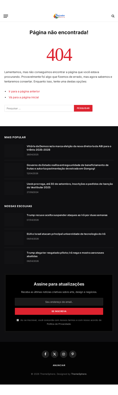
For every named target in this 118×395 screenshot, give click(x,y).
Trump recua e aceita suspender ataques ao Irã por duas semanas (67, 215)
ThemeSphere (79, 374)
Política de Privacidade (59, 324)
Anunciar (59, 365)
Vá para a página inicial (24, 97)
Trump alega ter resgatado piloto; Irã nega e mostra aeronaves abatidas (65, 254)
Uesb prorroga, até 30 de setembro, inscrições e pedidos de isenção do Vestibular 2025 (70, 185)
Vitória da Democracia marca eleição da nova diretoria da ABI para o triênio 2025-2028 (69, 148)
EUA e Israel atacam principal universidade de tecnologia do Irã (66, 234)
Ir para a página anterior (24, 91)
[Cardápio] (5, 16)
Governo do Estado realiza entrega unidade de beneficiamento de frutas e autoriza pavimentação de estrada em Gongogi (68, 167)
